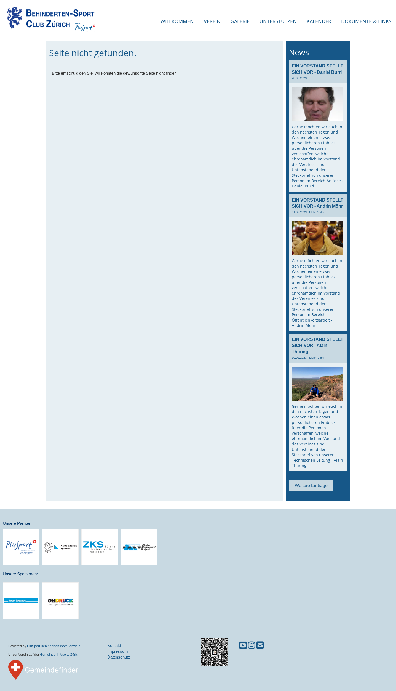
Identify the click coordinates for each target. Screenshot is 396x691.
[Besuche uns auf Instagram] (251, 645)
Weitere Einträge (311, 485)
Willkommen (177, 21)
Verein (212, 21)
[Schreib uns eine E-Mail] (260, 645)
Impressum (117, 651)
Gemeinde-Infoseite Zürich (60, 654)
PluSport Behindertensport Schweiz (53, 646)
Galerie (240, 21)
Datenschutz (118, 657)
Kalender (319, 21)
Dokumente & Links (366, 21)
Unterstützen (278, 21)
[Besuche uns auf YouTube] (243, 645)
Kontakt (114, 645)
